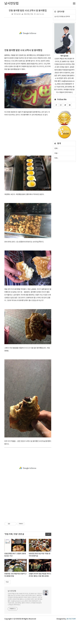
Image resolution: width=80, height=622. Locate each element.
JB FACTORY (71, 619)
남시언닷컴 (12, 591)
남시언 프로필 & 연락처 (62, 16)
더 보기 (48, 534)
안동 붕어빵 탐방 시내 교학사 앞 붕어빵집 (28, 10)
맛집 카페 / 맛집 (28, 14)
